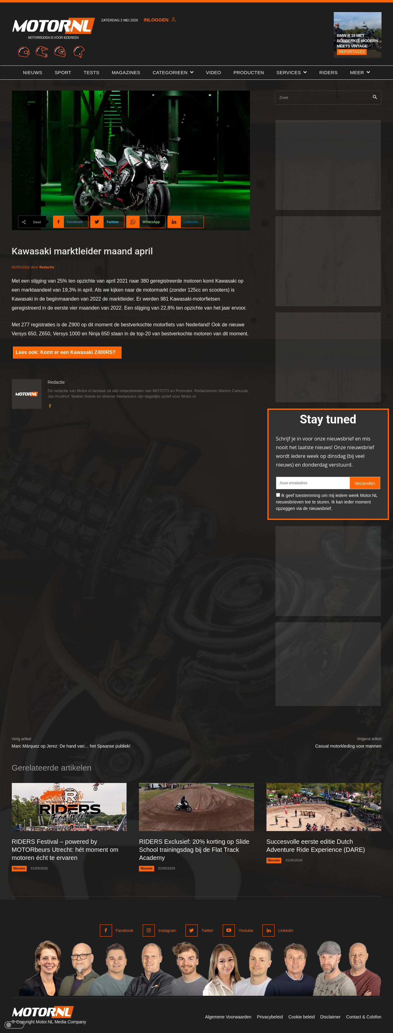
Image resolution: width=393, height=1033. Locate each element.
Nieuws (19, 868)
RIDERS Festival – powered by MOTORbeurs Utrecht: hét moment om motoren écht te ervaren (65, 849)
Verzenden (365, 483)
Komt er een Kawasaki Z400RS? (78, 352)
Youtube (246, 930)
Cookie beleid (301, 1016)
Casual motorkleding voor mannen (348, 746)
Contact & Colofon (364, 1016)
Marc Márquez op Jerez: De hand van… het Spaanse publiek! (71, 746)
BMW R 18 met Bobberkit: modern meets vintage (357, 40)
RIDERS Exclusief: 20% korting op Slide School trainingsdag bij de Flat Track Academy (194, 849)
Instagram (167, 930)
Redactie (46, 267)
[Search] (375, 98)
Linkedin (285, 930)
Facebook (124, 930)
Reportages (352, 52)
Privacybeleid (270, 1016)
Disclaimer (330, 1016)
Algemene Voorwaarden (228, 1016)
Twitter (207, 930)
